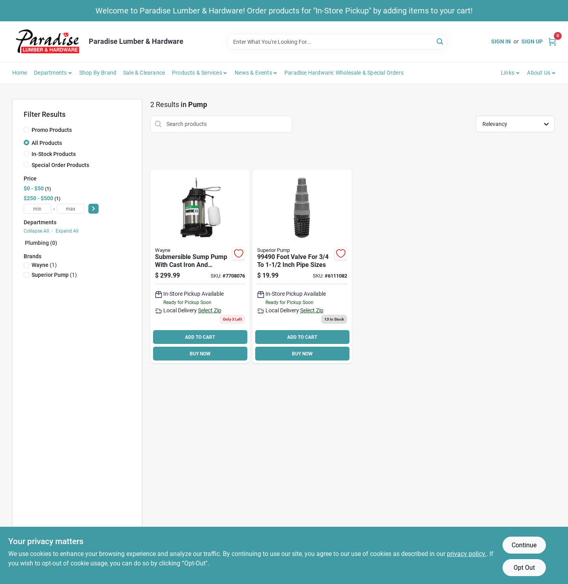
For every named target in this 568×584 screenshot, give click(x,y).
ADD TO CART (200, 337)
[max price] (70, 209)
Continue (524, 545)
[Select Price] (93, 209)
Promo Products (52, 130)
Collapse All (36, 231)
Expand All (67, 231)
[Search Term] (337, 42)
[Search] (440, 41)
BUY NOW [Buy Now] (200, 354)
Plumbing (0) (41, 243)
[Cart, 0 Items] (552, 42)
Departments (50, 72)
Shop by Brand (98, 72)
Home (19, 72)
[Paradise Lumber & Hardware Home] (47, 41)
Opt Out (524, 567)
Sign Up (532, 41)
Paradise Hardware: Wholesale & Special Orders (344, 72)
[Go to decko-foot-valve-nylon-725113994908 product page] (302, 267)
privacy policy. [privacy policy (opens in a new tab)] (466, 554)
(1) (44, 265)
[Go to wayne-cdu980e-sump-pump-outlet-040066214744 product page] (200, 267)
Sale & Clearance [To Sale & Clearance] (144, 72)
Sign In (501, 41)
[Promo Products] (26, 129)
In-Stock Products (54, 154)
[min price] (37, 209)
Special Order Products (60, 165)
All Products (47, 143)
